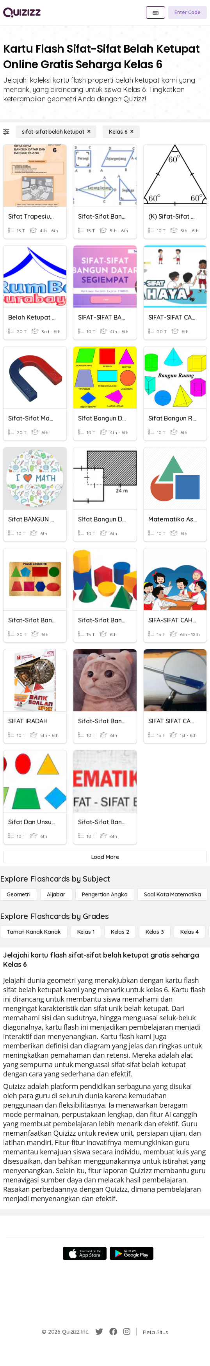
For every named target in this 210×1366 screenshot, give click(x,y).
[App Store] (85, 1253)
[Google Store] (131, 1253)
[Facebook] (113, 1331)
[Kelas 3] (155, 932)
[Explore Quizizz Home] (22, 12)
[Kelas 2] (120, 932)
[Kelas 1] (86, 932)
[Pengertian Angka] (104, 894)
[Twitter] (99, 1331)
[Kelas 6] (121, 131)
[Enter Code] (187, 12)
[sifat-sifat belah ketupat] (56, 131)
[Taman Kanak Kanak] (34, 932)
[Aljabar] (56, 894)
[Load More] (105, 857)
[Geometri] (18, 894)
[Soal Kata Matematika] (172, 894)
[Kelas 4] (189, 932)
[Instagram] (126, 1331)
